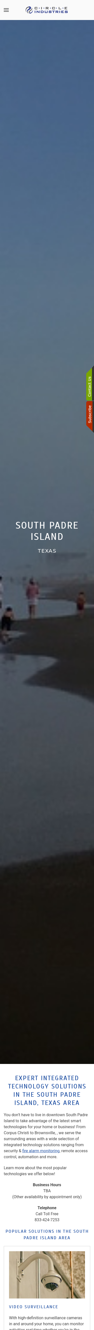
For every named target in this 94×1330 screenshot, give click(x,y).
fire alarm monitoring (41, 1150)
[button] (6, 10)
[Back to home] (47, 10)
